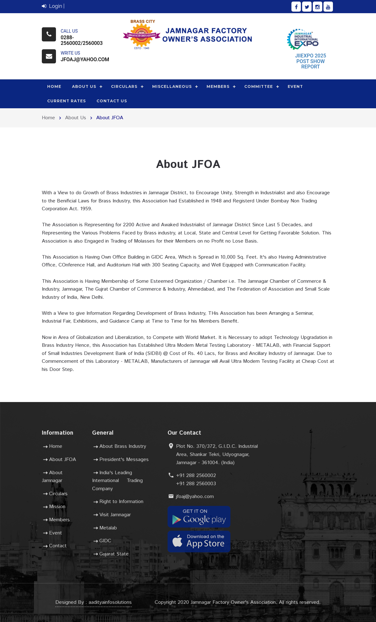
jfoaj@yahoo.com (85, 59)
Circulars (124, 86)
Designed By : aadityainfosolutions (93, 602)
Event (295, 86)
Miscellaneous (172, 86)
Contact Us (112, 101)
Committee (258, 86)
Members (218, 86)
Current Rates (66, 101)
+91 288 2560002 (196, 475)
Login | (53, 6)
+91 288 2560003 (196, 483)
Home (54, 86)
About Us (84, 86)
